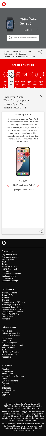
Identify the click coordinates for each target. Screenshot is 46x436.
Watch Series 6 (9, 54)
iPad (4, 262)
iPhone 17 (6, 300)
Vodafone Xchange (10, 281)
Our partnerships (9, 383)
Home (6, 51)
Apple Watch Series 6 (29, 20)
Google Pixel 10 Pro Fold (12, 312)
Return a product (9, 347)
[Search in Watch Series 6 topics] (23, 38)
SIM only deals (8, 259)
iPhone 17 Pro (8, 295)
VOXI (4, 386)
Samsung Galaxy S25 (11, 305)
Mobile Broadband (9, 267)
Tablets (5, 264)
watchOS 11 (28, 30)
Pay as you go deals (10, 257)
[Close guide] (41, 96)
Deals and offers (9, 276)
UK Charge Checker (10, 352)
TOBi (4, 350)
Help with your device (11, 333)
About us (5, 369)
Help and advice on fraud (12, 345)
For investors (7, 371)
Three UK (6, 393)
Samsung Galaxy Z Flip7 (12, 307)
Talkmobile (6, 388)
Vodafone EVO (8, 278)
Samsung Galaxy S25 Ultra (13, 302)
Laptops (5, 271)
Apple (28, 51)
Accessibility (7, 357)
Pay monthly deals (9, 255)
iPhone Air (6, 298)
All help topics (8, 331)
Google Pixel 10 (8, 316)
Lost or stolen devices (11, 336)
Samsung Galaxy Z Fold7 (12, 309)
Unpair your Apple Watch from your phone (19, 56)
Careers (5, 378)
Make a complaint (9, 343)
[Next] (38, 185)
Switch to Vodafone (10, 381)
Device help (17, 51)
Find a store (7, 338)
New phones (7, 319)
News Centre (7, 374)
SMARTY (6, 395)
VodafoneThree (8, 390)
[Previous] (8, 185)
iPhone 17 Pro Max (10, 293)
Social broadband (9, 355)
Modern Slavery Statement (13, 376)
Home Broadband (9, 269)
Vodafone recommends (11, 274)
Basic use (22, 54)
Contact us (6, 340)
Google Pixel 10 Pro (10, 314)
